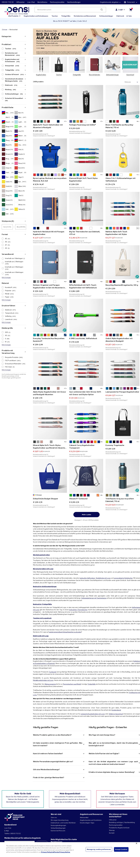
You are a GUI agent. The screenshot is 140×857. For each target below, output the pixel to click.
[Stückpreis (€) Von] (7, 226)
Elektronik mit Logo (41, 636)
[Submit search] (101, 9)
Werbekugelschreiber (41, 555)
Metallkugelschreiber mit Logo (43, 680)
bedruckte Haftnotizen (87, 578)
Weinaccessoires (50, 684)
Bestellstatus (42, 2)
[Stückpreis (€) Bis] (20, 226)
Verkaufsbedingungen (58, 828)
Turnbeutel (52, 672)
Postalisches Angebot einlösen (119, 828)
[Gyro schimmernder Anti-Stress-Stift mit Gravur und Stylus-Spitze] (86, 369)
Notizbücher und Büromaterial (85, 16)
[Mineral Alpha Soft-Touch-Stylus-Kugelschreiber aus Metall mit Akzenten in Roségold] (50, 422)
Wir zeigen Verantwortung (59, 820)
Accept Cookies (121, 849)
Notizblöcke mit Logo (103, 578)
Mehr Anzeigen (6, 277)
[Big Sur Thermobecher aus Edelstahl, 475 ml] (86, 209)
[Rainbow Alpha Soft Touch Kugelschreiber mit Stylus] (122, 209)
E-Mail (6, 831)
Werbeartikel (84, 817)
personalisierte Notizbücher (123, 578)
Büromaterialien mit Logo (43, 569)
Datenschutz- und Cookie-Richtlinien (63, 823)
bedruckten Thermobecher (78, 610)
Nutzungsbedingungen (58, 825)
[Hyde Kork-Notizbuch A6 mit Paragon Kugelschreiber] (50, 209)
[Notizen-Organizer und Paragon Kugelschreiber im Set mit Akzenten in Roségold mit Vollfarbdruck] (50, 262)
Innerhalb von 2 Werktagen (12, 263)
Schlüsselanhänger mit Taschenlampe (93, 598)
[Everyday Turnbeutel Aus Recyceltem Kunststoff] (50, 316)
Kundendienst (116, 710)
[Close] (136, 843)
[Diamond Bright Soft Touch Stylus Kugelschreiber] (86, 155)
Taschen (55, 16)
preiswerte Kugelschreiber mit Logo (93, 714)
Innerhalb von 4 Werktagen (13, 273)
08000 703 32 (8, 2)
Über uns (54, 817)
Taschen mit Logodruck (42, 618)
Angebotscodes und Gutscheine (91, 820)
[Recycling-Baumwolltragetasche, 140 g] (122, 262)
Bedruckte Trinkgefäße (42, 604)
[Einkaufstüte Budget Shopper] (50, 476)
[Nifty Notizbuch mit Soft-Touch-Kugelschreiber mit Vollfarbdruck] (86, 262)
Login (120, 9)
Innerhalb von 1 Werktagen (13, 258)
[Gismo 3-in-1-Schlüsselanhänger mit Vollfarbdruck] (122, 155)
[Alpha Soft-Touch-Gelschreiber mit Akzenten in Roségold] (50, 102)
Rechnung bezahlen (57, 2)
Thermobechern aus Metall (72, 684)
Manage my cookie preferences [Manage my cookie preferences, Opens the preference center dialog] (99, 849)
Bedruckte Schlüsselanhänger (45, 586)
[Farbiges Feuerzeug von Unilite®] (86, 102)
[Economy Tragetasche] (122, 422)
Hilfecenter (20, 2)
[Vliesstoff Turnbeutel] (86, 476)
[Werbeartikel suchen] (70, 9)
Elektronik (120, 16)
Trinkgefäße (65, 16)
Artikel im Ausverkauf (116, 714)
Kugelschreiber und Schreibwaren (36, 16)
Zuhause (4, 30)
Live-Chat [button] (31, 2)
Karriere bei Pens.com (58, 831)
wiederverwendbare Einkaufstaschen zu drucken (65, 632)
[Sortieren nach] (131, 82)
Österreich (129, 2)
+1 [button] (65, 175)
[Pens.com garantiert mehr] (14, 817)
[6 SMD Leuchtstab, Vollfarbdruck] (86, 316)
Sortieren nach (118, 82)
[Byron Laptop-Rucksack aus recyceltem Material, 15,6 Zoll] (50, 155)
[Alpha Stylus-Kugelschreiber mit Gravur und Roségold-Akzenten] (50, 369)
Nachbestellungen (73, 2)
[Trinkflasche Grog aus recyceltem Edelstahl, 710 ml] (122, 476)
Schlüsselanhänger (106, 16)
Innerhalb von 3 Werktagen (12, 268)
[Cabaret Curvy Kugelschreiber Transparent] (86, 422)
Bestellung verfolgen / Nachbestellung (122, 822)
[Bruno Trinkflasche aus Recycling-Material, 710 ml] (122, 102)
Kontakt (111, 833)
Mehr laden (86, 515)
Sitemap (112, 830)
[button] (14, 15)
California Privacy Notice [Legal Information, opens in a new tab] (60, 852)
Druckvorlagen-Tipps (87, 823)
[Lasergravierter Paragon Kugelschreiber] (122, 369)
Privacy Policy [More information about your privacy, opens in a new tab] (46, 852)
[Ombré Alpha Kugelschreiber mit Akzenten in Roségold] (122, 316)
